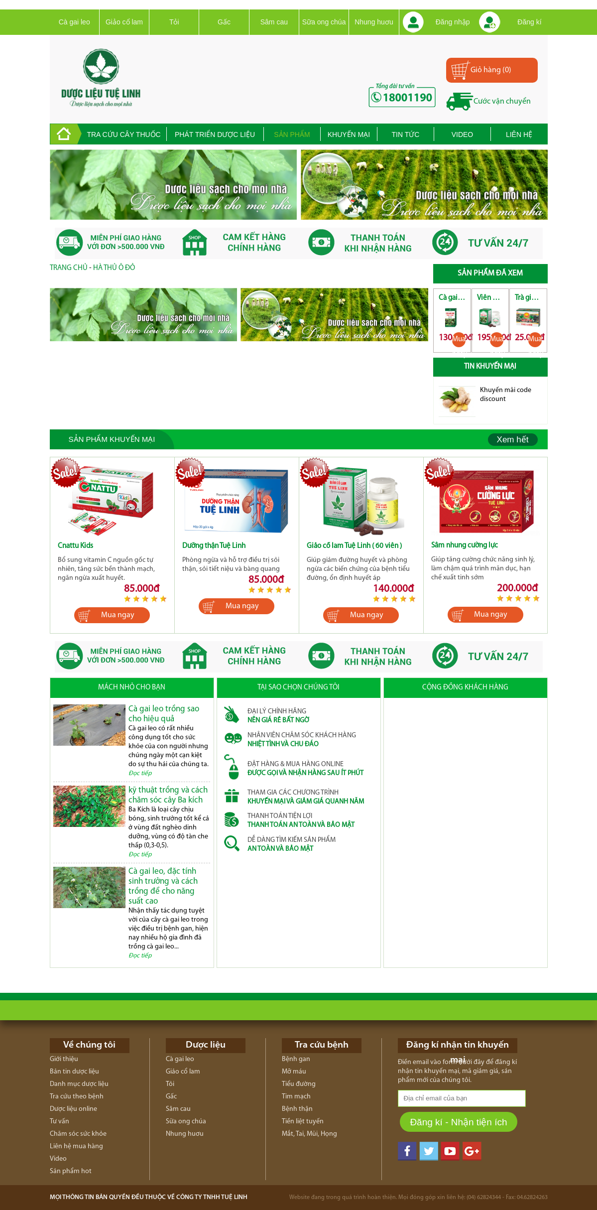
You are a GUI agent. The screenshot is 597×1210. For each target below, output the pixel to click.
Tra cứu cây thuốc (123, 134)
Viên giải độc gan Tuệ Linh (490, 298)
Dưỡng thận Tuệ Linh (213, 546)
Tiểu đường (299, 1084)
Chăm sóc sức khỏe (78, 1134)
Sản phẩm (292, 134)
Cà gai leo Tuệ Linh (452, 298)
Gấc (224, 22)
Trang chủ (69, 268)
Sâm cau (274, 22)
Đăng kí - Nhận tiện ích (458, 1122)
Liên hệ (519, 134)
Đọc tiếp (139, 773)
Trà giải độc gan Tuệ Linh (528, 298)
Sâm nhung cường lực (464, 545)
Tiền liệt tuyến (303, 1121)
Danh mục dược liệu (79, 1084)
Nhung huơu (374, 22)
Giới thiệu (64, 1059)
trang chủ (66, 134)
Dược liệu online (73, 1109)
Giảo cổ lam (124, 22)
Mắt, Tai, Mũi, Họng (309, 1134)
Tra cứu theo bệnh (77, 1096)
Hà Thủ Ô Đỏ (114, 268)
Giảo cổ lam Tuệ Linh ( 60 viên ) (354, 546)
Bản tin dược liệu (74, 1072)
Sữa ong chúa (324, 22)
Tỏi (174, 22)
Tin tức (406, 134)
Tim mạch (296, 1096)
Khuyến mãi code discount (505, 395)
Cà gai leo (74, 22)
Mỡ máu (294, 1072)
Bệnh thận (297, 1109)
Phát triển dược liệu (215, 134)
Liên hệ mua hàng (76, 1146)
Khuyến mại (349, 134)
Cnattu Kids (75, 546)
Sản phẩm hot (71, 1171)
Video (463, 134)
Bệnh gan (296, 1059)
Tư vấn (59, 1121)
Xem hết (513, 439)
